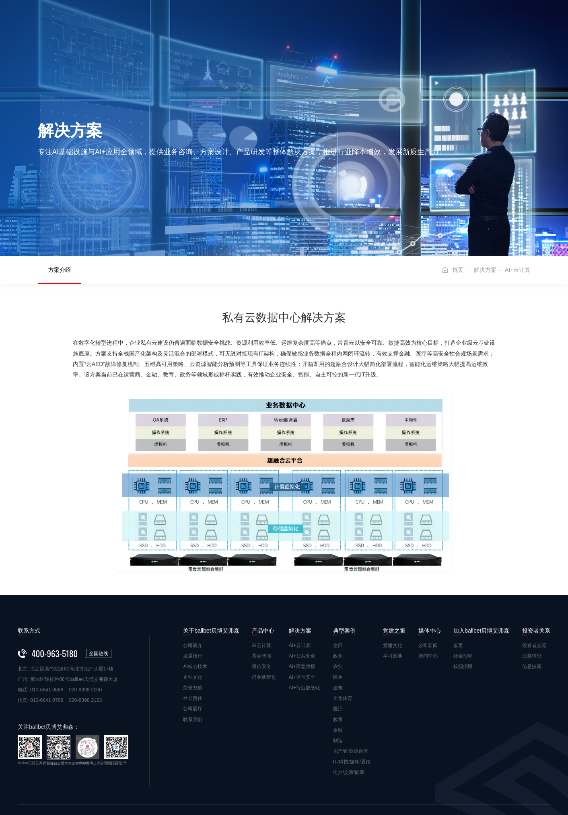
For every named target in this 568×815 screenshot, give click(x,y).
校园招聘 (463, 618)
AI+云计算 (300, 597)
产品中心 (234, 17)
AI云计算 (261, 597)
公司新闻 (428, 597)
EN (546, 27)
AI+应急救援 (302, 618)
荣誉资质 (192, 639)
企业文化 (192, 629)
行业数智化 (264, 629)
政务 (338, 607)
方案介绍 (59, 221)
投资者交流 (534, 597)
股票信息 (531, 607)
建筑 (338, 639)
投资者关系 (468, 36)
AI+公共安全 (302, 607)
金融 (338, 682)
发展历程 (192, 607)
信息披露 (531, 618)
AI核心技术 (195, 618)
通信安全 (261, 618)
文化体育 (342, 650)
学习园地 (392, 607)
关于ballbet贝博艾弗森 (175, 17)
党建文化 (392, 597)
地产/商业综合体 (350, 702)
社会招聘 (463, 607)
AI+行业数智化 (305, 639)
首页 (123, 17)
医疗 (338, 660)
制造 (338, 692)
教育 (338, 671)
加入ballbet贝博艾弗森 (452, 17)
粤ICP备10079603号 (336, 783)
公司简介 (192, 597)
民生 (338, 629)
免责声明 (27, 783)
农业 (338, 618)
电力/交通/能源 (349, 724)
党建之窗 (353, 17)
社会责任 (192, 650)
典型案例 (314, 17)
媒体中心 (393, 17)
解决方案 (274, 17)
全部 (338, 597)
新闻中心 (428, 607)
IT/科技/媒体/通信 (351, 713)
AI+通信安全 (302, 629)
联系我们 (192, 671)
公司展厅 (192, 660)
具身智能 (261, 607)
